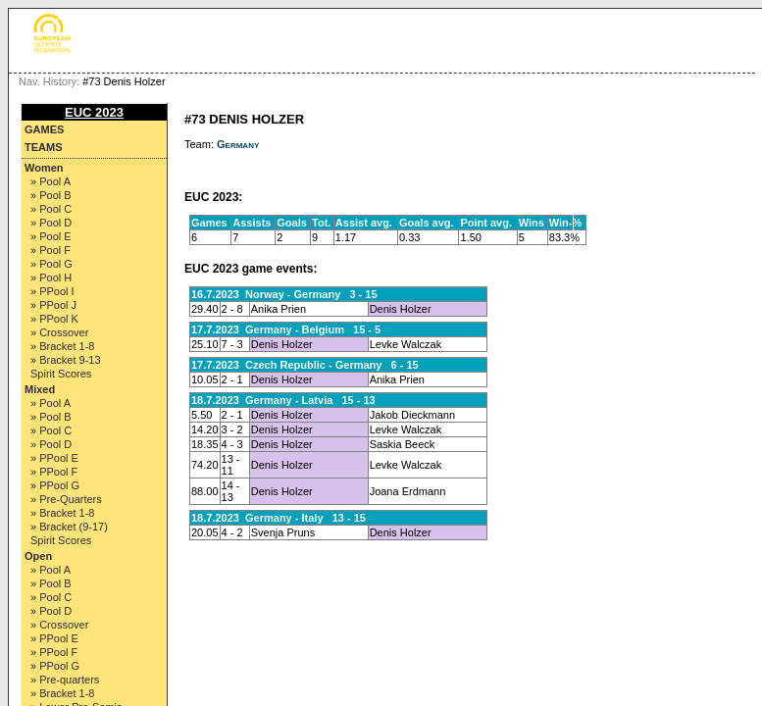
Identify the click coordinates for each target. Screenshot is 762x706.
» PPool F (53, 472)
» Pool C (51, 209)
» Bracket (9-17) (69, 526)
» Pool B (51, 195)
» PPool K (54, 319)
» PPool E (54, 458)
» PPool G (54, 485)
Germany (238, 144)
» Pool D (51, 222)
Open (38, 556)
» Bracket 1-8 (62, 346)
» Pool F (50, 250)
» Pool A (50, 181)
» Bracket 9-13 (65, 360)
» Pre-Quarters (66, 499)
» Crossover (59, 332)
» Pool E (51, 236)
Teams (44, 147)
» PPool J (53, 305)
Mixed (40, 389)
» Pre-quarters (64, 679)
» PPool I (52, 291)
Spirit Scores (60, 373)
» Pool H (51, 277)
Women (44, 168)
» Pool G (51, 264)
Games (44, 129)
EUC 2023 (94, 112)
